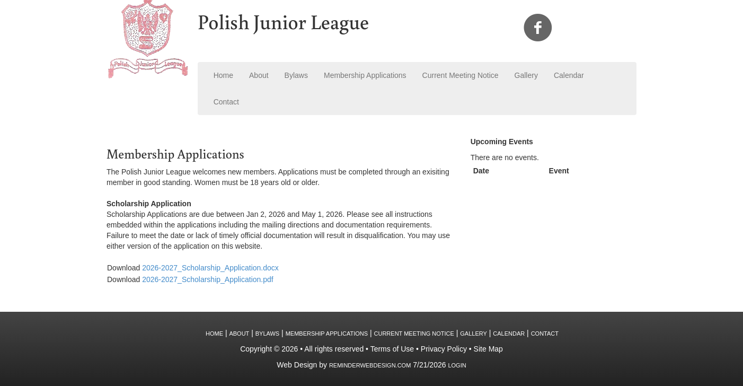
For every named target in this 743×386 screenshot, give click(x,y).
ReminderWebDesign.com (370, 365)
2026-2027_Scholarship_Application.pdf (207, 279)
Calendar (569, 75)
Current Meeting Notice (460, 75)
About (259, 75)
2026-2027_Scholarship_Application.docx (210, 268)
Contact (226, 102)
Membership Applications (365, 75)
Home (223, 75)
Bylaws (296, 75)
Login (457, 365)
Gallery (526, 75)
